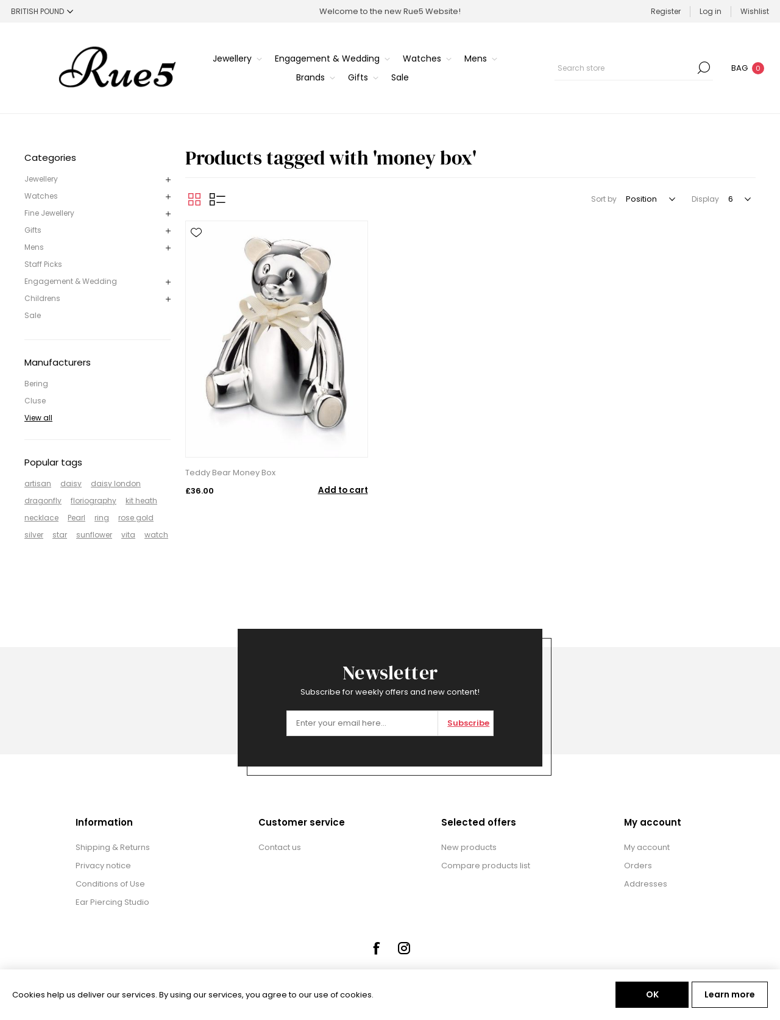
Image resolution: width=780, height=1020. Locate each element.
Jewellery (41, 179)
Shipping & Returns (113, 847)
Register (666, 11)
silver (33, 534)
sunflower (94, 534)
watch (156, 534)
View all (38, 418)
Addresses (645, 884)
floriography (93, 500)
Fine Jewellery (49, 213)
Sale (32, 315)
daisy (71, 483)
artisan (37, 483)
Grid (194, 199)
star (59, 534)
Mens (34, 247)
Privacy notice (103, 865)
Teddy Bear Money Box (230, 472)
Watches (41, 196)
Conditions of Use (110, 884)
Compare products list (485, 865)
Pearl (76, 517)
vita (128, 534)
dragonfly (43, 500)
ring (101, 517)
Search (704, 67)
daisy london (116, 483)
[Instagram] (404, 948)
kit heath (141, 500)
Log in (711, 11)
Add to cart (343, 490)
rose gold (136, 517)
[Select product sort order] (650, 199)
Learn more (729, 994)
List (218, 199)
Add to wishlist (196, 232)
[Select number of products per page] (739, 199)
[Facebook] (376, 948)
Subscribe (468, 723)
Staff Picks (43, 264)
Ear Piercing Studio (112, 902)
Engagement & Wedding (70, 281)
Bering (36, 383)
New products (469, 847)
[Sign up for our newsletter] (362, 723)
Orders (638, 865)
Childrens (42, 298)
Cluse (35, 400)
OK (652, 994)
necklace (41, 517)
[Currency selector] (42, 11)
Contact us (279, 847)
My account (647, 847)
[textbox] (625, 67)
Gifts (32, 230)
